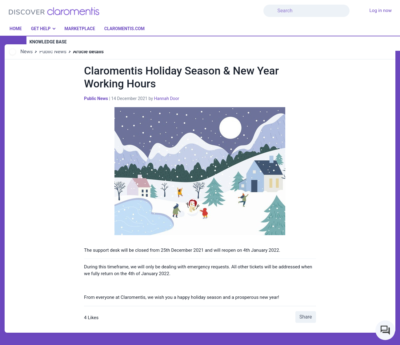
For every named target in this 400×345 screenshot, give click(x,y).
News (26, 51)
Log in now (380, 10)
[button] (353, 7)
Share (305, 317)
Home (16, 28)
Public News (52, 51)
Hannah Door (166, 98)
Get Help (41, 28)
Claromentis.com (124, 28)
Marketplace (79, 28)
